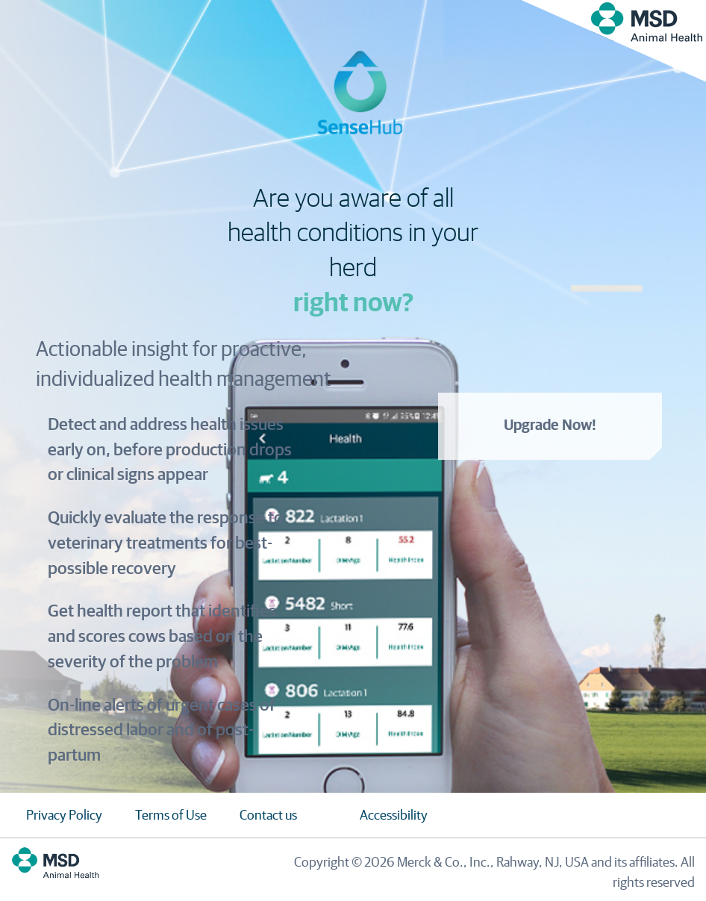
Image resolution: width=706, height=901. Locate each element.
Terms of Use (171, 816)
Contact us (268, 816)
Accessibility (394, 816)
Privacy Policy (64, 816)
